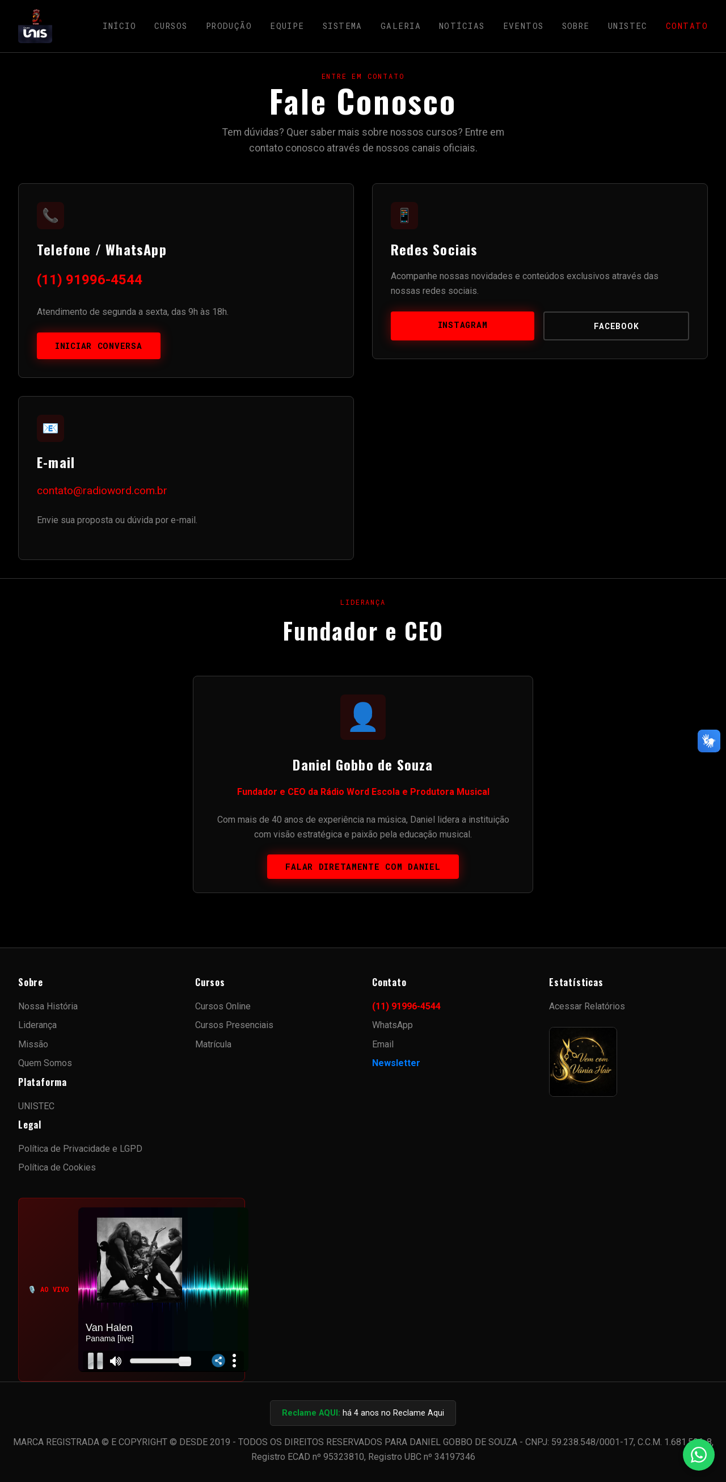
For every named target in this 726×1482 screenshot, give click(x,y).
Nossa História (48, 1006)
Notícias (462, 25)
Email (383, 1044)
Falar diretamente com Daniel (362, 866)
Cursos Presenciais (234, 1025)
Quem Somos (45, 1063)
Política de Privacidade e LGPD (80, 1148)
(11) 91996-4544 (89, 280)
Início (119, 25)
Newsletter (396, 1063)
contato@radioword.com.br (102, 490)
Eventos (523, 25)
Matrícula (213, 1044)
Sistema (342, 25)
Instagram (462, 324)
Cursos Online (223, 1006)
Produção (229, 25)
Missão (33, 1044)
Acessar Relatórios (587, 1006)
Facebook (616, 326)
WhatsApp (392, 1025)
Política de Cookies (57, 1167)
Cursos (171, 25)
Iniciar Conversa (98, 345)
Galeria (401, 25)
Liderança (37, 1025)
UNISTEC (628, 25)
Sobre (576, 25)
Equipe (287, 25)
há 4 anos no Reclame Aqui (363, 1413)
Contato (687, 25)
